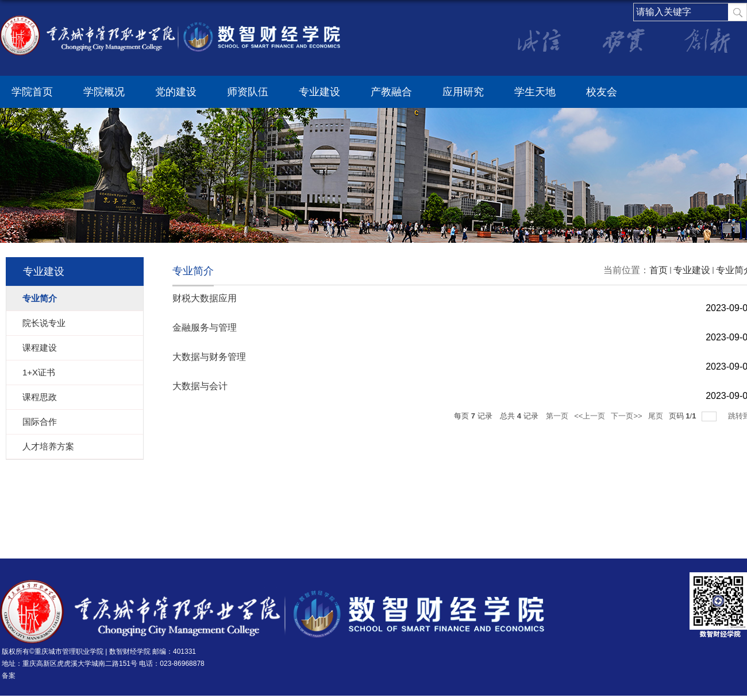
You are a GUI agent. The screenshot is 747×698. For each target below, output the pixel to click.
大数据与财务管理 (209, 357)
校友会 (601, 92)
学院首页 (32, 92)
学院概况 (104, 92)
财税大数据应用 (204, 298)
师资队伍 (247, 92)
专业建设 (319, 92)
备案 (9, 676)
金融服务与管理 (204, 327)
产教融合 (391, 92)
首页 (658, 270)
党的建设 (176, 92)
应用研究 (463, 92)
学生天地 (535, 92)
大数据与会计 (200, 386)
